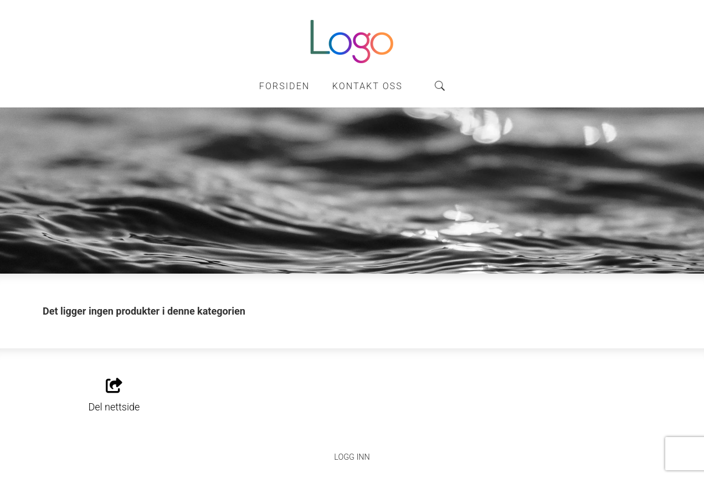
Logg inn (351, 457)
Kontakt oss (367, 86)
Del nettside (114, 395)
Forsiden (284, 86)
